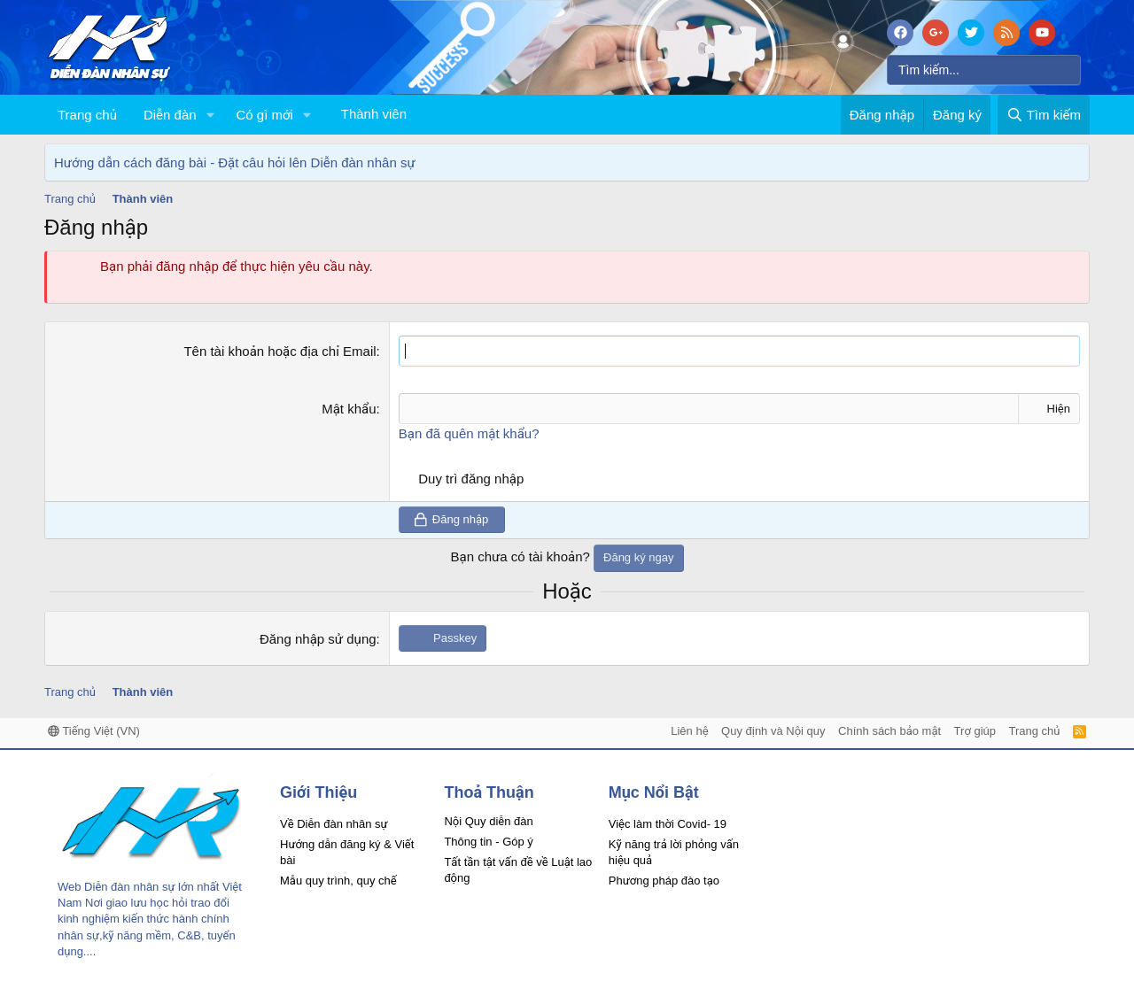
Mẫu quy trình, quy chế (338, 880)
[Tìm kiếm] (984, 70)
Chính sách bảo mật (889, 731)
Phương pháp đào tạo (664, 880)
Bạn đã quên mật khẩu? (469, 433)
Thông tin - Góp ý (488, 841)
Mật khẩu (349, 408)
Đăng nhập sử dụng (318, 637)
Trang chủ (87, 114)
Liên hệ (689, 731)
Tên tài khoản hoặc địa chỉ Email (279, 351)
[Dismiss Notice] (1072, 162)
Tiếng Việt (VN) (94, 731)
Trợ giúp (975, 731)
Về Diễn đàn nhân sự (334, 824)
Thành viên (374, 113)
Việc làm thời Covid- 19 (667, 824)
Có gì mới (264, 114)
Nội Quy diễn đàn (488, 821)
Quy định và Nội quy (773, 731)
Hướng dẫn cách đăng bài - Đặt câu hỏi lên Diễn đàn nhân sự (235, 162)
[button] (210, 115)
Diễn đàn (170, 114)
